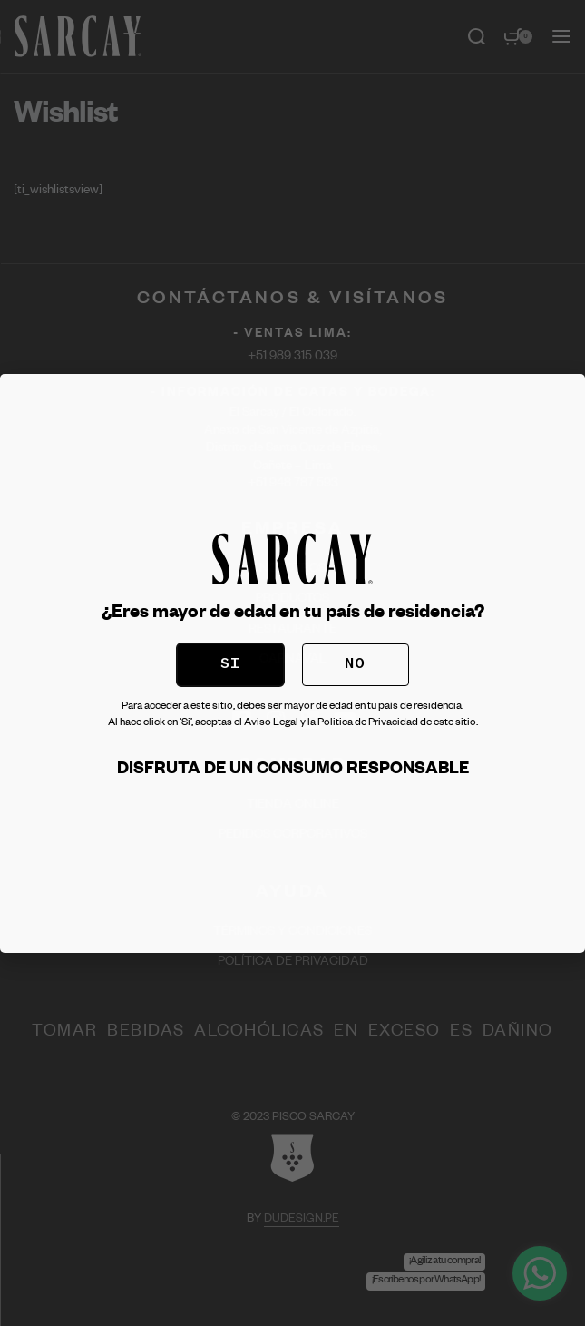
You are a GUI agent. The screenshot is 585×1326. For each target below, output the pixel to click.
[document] (292, 663)
